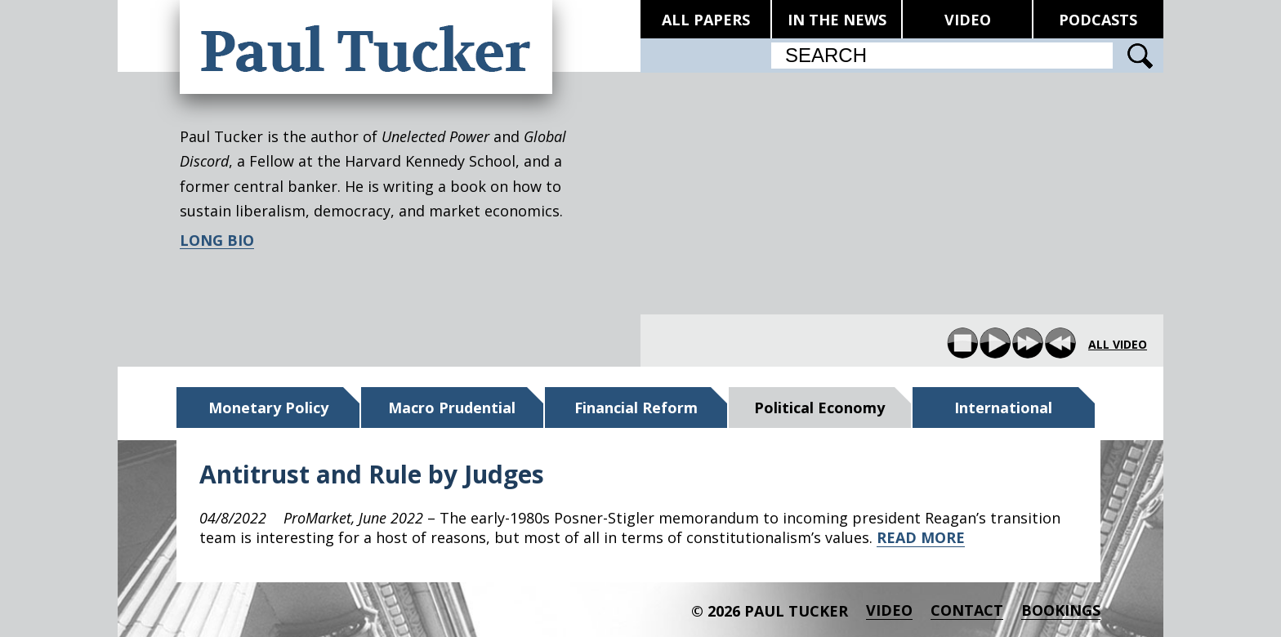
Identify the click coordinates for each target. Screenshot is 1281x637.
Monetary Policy (268, 407)
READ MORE (921, 537)
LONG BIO (217, 240)
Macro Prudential (452, 407)
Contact (967, 610)
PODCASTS (1098, 19)
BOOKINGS (1060, 610)
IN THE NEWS (837, 19)
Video (889, 610)
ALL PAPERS (706, 19)
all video (1117, 344)
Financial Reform (636, 407)
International (1003, 407)
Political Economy (819, 407)
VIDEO (967, 19)
